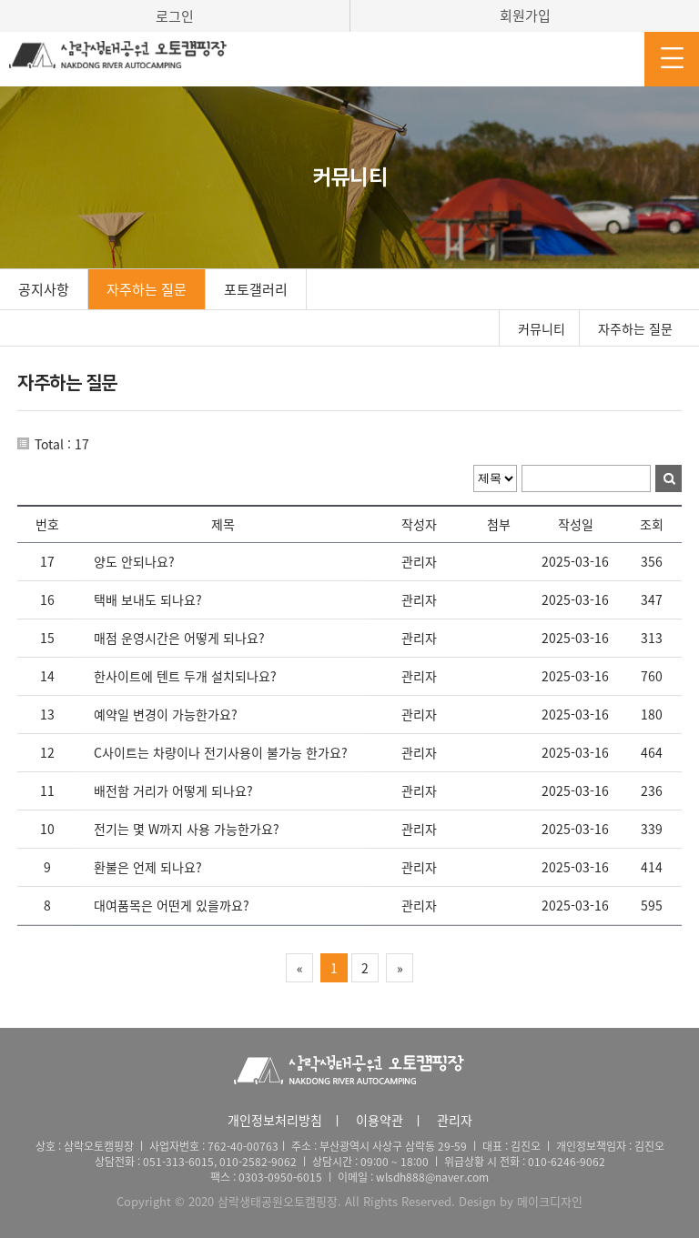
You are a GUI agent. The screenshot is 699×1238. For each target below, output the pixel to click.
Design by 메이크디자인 (520, 1201)
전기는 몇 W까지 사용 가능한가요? (186, 829)
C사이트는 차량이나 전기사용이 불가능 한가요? (221, 752)
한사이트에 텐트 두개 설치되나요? (185, 676)
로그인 (175, 16)
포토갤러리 (256, 289)
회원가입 (525, 15)
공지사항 (43, 289)
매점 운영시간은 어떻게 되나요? (179, 638)
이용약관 (379, 1119)
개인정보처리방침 (275, 1119)
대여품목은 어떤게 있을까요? (171, 905)
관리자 (454, 1119)
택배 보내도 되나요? (148, 599)
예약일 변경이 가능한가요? (166, 714)
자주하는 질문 (146, 289)
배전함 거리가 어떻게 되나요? (173, 790)
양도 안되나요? (134, 561)
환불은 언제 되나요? (148, 867)
